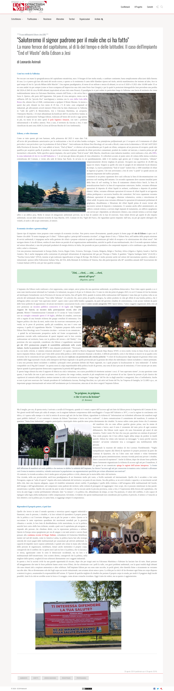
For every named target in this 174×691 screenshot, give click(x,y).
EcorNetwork (125, 7)
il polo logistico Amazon (58, 120)
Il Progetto (138, 7)
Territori (72, 19)
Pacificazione (32, 19)
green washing (50, 678)
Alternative (60, 19)
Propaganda (81, 678)
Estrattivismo (16, 19)
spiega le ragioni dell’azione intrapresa (132, 465)
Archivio (99, 19)
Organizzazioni (85, 19)
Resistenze (47, 19)
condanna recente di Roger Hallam (41, 535)
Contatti (150, 7)
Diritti (35, 678)
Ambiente (23, 678)
